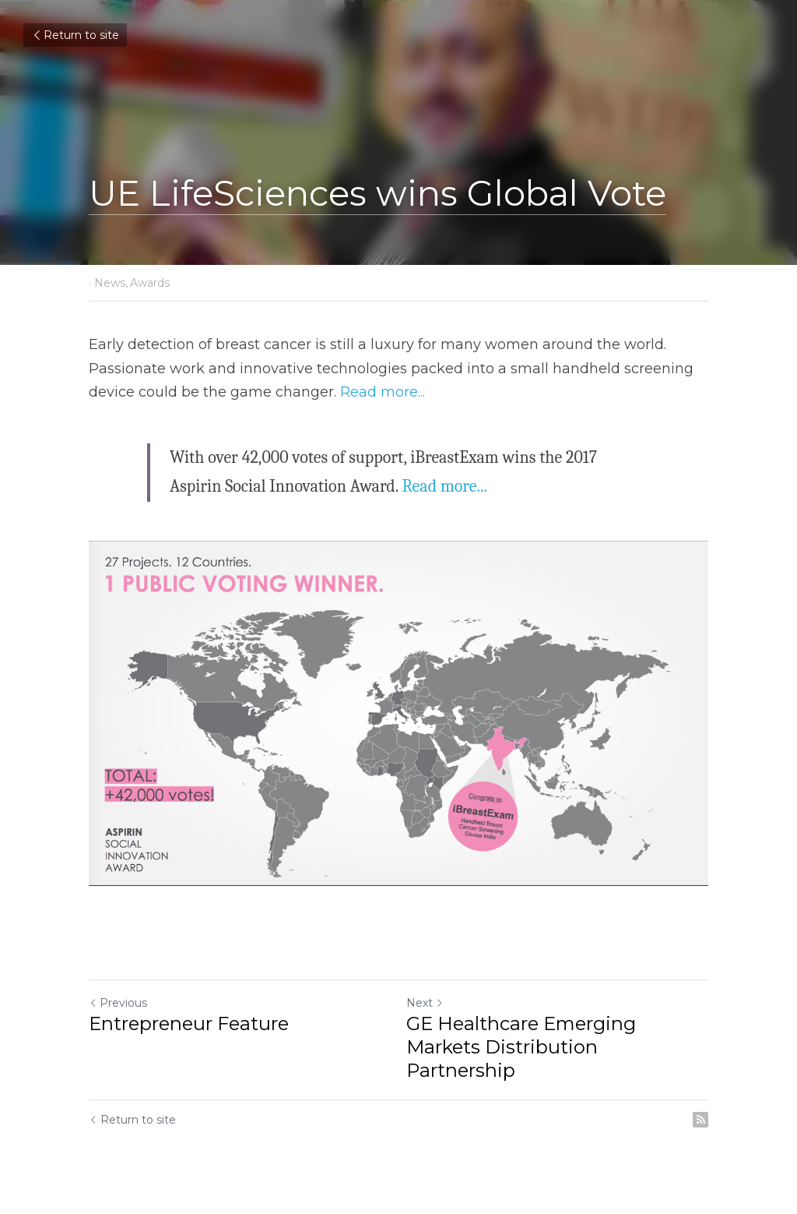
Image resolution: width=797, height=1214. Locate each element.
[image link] (398, 713)
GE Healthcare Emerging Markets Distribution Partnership (521, 1047)
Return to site (75, 35)
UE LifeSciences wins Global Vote (377, 192)
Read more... (382, 392)
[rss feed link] (700, 1120)
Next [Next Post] (425, 1003)
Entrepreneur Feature (189, 1023)
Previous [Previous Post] (118, 1003)
